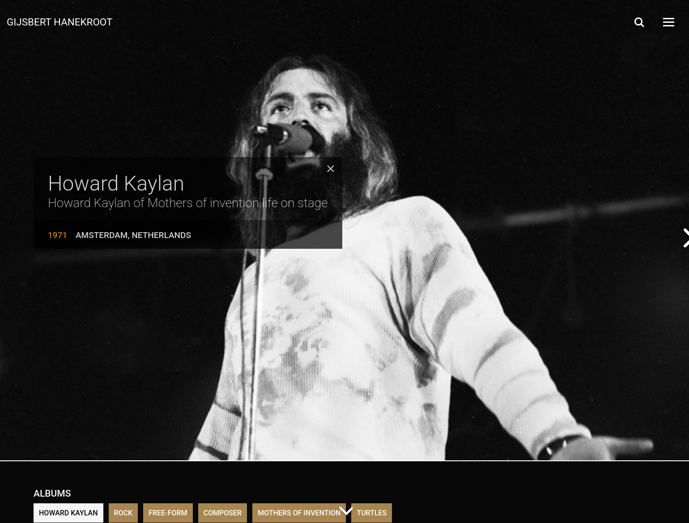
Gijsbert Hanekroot (59, 21)
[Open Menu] (668, 22)
